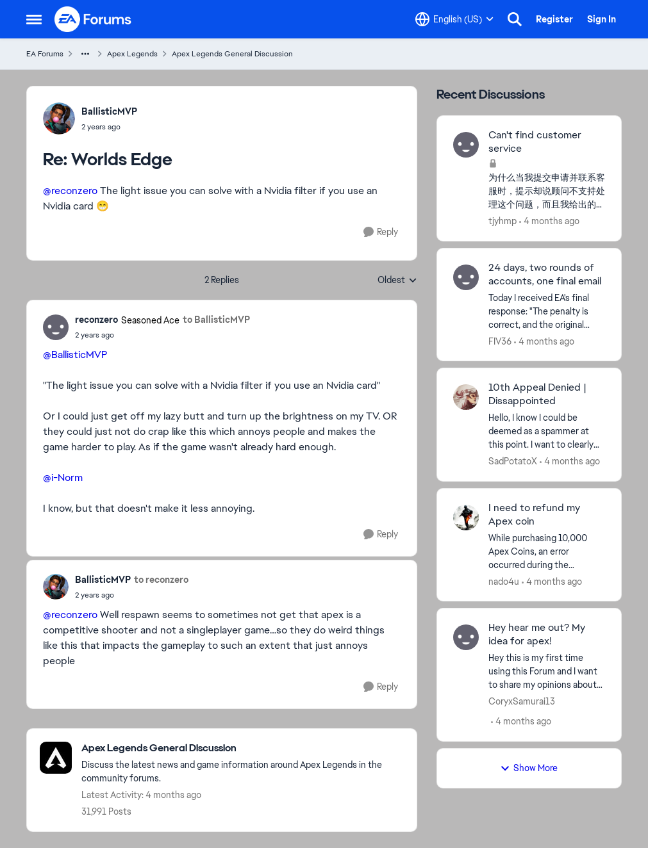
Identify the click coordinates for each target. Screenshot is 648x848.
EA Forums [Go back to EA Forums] (44, 54)
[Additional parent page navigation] (85, 54)
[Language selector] (454, 19)
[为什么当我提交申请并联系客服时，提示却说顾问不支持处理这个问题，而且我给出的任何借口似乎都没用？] (547, 191)
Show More (529, 768)
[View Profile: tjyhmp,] (466, 145)
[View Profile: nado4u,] (466, 517)
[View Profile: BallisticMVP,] (59, 118)
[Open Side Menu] (34, 19)
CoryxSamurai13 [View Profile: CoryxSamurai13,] (521, 701)
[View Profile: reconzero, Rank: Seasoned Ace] (56, 327)
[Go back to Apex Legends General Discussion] (242, 748)
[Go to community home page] (93, 19)
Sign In (601, 19)
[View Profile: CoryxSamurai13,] (466, 637)
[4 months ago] (549, 221)
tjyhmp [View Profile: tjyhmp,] (502, 221)
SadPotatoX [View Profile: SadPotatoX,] (512, 461)
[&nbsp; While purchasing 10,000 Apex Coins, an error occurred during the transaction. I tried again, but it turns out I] (547, 551)
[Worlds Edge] (109, 127)
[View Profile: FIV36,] (466, 277)
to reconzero (161, 579)
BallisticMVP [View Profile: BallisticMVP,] (109, 111)
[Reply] (381, 232)
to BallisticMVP (216, 319)
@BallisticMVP (75, 354)
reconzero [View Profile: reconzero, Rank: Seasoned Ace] (96, 319)
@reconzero (70, 190)
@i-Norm (63, 477)
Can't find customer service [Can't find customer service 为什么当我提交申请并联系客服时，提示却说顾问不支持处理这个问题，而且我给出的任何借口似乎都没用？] (534, 142)
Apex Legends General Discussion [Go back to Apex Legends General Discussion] (232, 54)
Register (554, 19)
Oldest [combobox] (397, 280)
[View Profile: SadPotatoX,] (466, 397)
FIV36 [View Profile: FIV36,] (499, 341)
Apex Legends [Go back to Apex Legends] (132, 54)
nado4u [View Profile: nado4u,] (503, 581)
